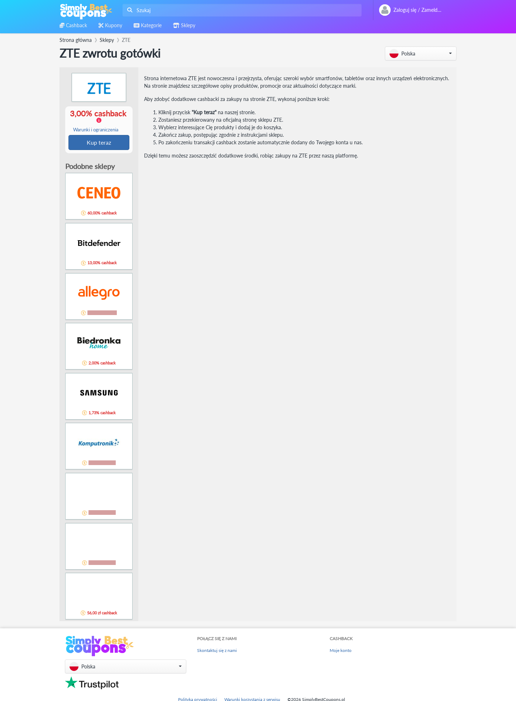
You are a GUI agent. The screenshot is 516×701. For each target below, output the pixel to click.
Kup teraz (99, 142)
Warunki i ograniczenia (95, 130)
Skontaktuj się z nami (217, 651)
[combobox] (240, 10)
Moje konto (341, 651)
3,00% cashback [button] (98, 121)
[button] (421, 54)
